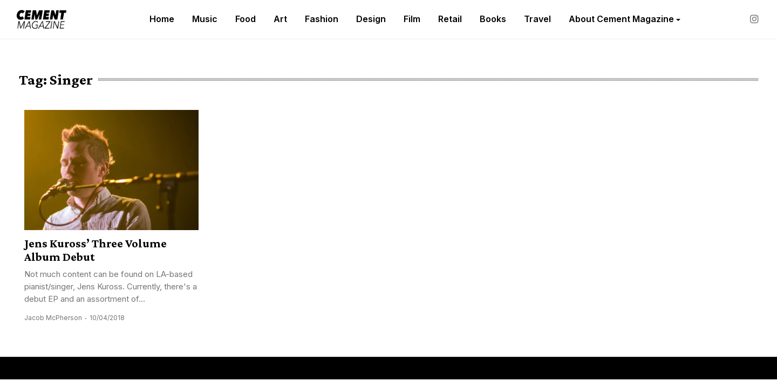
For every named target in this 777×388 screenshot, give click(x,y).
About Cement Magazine (621, 18)
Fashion (321, 18)
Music (204, 18)
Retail (450, 18)
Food (245, 18)
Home (161, 18)
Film (412, 18)
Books (493, 18)
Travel (537, 18)
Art (280, 18)
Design (371, 18)
